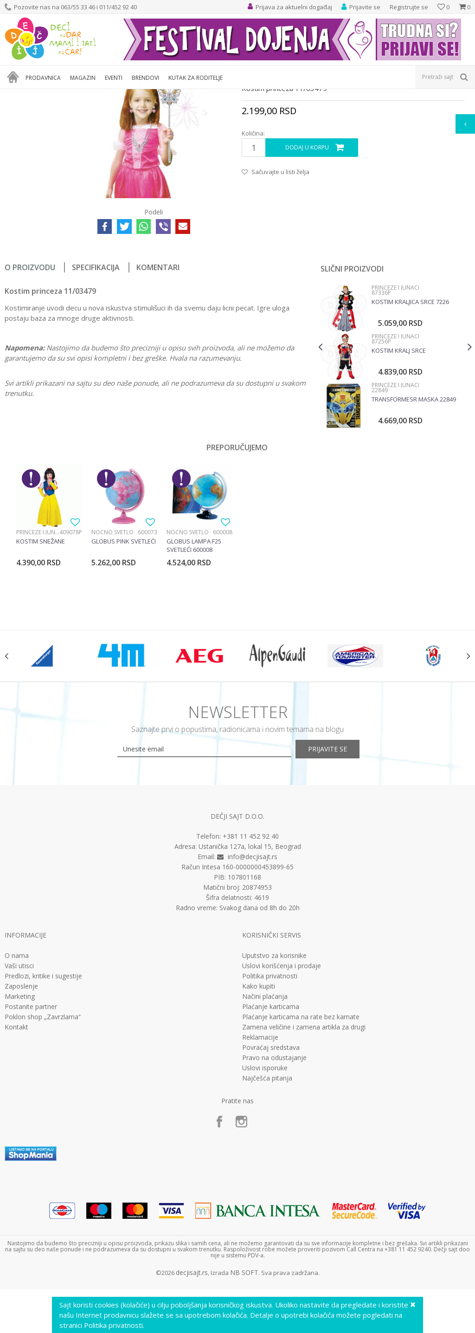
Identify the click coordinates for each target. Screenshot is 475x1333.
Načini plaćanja (265, 1105)
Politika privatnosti (269, 1084)
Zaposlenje (21, 1095)
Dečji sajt (16, 95)
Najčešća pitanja (267, 1187)
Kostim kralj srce (398, 447)
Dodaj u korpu (306, 244)
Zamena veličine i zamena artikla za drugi (304, 1135)
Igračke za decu (86, 95)
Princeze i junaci (269, 95)
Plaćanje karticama (270, 1115)
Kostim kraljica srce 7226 (409, 399)
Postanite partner (31, 1115)
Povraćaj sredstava (271, 1156)
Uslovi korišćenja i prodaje (281, 1074)
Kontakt (16, 1135)
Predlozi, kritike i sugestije (43, 1084)
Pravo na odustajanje (274, 1166)
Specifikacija (96, 364)
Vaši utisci (19, 1074)
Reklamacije (260, 1146)
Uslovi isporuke (265, 1176)
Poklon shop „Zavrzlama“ (43, 1125)
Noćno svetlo (112, 629)
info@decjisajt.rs (252, 965)
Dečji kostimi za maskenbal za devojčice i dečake (178, 95)
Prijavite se (339, 857)
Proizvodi (47, 95)
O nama (17, 1064)
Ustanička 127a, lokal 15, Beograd (250, 955)
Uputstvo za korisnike (274, 1064)
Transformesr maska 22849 (413, 496)
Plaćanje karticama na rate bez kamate (300, 1125)
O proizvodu (30, 364)
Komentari (158, 364)
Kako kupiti (258, 1095)
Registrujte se (409, 7)
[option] (394, 455)
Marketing (20, 1105)
